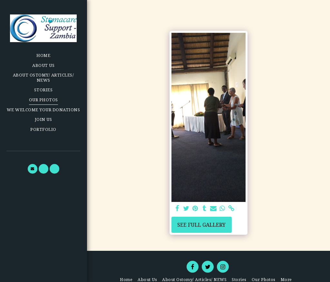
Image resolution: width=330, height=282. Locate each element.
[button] (32, 169)
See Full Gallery (201, 224)
